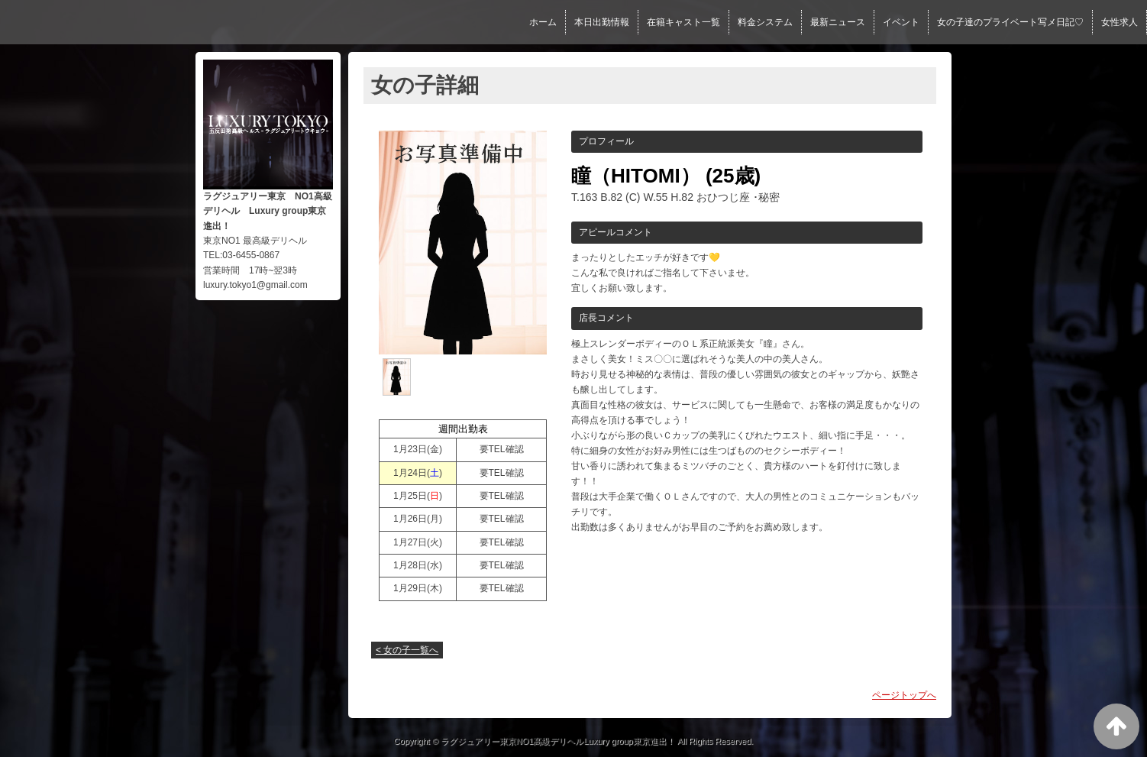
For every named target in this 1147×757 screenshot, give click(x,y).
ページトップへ (904, 695)
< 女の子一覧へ (407, 650)
